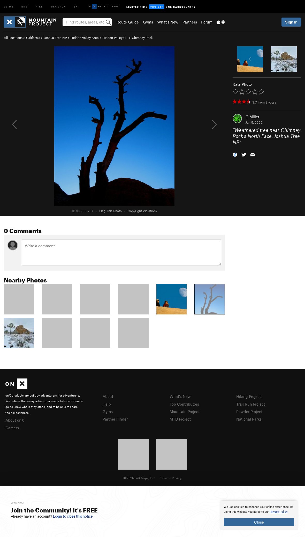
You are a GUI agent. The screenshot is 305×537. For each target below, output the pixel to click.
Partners (189, 22)
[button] (235, 154)
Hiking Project (248, 396)
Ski (76, 6)
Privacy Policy (278, 512)
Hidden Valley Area (85, 38)
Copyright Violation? (142, 211)
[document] (259, 515)
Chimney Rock (142, 38)
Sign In (291, 22)
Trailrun (58, 6)
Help (107, 404)
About (108, 396)
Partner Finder (115, 419)
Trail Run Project (250, 404)
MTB (24, 6)
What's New (167, 22)
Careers (12, 427)
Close (259, 522)
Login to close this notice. (73, 516)
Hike (39, 6)
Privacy (177, 478)
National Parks (249, 419)
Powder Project (249, 411)
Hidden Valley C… (115, 38)
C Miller (252, 116)
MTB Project (180, 419)
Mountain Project (185, 411)
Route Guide (128, 22)
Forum (206, 22)
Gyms (148, 22)
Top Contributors (184, 404)
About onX (14, 420)
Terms (163, 478)
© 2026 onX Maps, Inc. (139, 478)
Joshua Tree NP (55, 38)
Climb (9, 6)
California (33, 38)
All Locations (13, 38)
